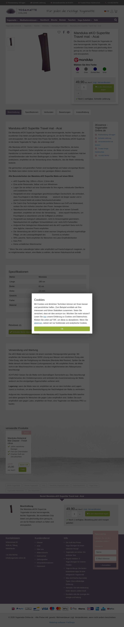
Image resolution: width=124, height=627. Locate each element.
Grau (86, 72)
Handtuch (44, 20)
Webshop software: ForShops (62, 622)
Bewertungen (64, 112)
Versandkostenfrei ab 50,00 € (61, 3)
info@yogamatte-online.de (16, 558)
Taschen (72, 20)
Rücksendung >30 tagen (15, 3)
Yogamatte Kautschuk (15, 491)
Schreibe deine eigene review (24, 332)
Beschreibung (13, 112)
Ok (62, 329)
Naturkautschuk (79, 485)
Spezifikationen (31, 112)
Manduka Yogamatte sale (59, 485)
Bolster (62, 20)
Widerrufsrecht (42, 553)
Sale (96, 20)
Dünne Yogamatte (31, 485)
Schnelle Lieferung (38, 3)
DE (106, 11)
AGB (38, 546)
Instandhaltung (82, 112)
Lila (77, 72)
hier (45, 317)
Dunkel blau (95, 72)
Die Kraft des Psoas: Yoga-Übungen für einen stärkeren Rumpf (75, 545)
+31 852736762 (111, 3)
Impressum (41, 566)
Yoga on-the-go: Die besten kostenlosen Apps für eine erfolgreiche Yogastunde (76, 571)
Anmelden (106, 565)
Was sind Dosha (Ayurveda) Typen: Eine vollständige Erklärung (76, 581)
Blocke (54, 20)
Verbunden (48, 112)
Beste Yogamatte (13, 485)
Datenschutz (41, 556)
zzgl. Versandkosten (101, 82)
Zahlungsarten (42, 559)
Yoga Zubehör (84, 20)
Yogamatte (11, 20)
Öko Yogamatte (34, 491)
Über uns (40, 549)
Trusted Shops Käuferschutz (89, 3)
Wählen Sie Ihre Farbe (85, 65)
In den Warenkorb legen (103, 88)
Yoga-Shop (93, 485)
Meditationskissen (28, 20)
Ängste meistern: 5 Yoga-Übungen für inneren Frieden (76, 562)
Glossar (40, 542)
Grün (104, 72)
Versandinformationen (45, 563)
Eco (43, 485)
